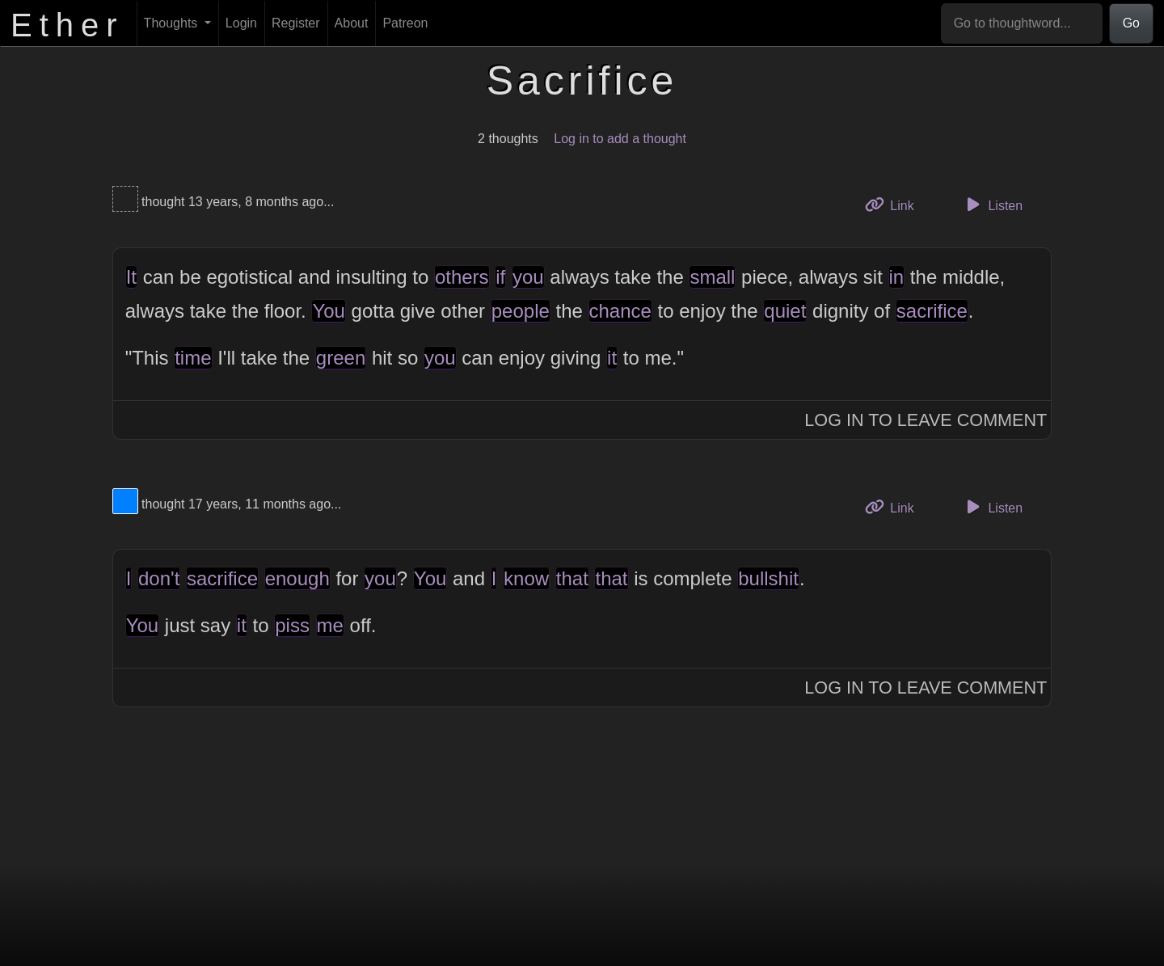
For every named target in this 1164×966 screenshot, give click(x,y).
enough (297, 578)
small (712, 277)
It (131, 277)
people (520, 311)
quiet (785, 311)
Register (296, 23)
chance (620, 311)
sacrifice (932, 311)
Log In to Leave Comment (925, 420)
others (462, 277)
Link (895, 204)
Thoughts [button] (172, 23)
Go (1131, 23)
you (528, 277)
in (897, 277)
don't (158, 578)
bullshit (768, 578)
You (328, 311)
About (352, 23)
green (340, 358)
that (572, 578)
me (330, 625)
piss (292, 625)
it (612, 358)
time (193, 358)
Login (241, 23)
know (526, 578)
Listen (992, 204)
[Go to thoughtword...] (1022, 23)
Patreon (405, 23)
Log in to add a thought (620, 139)
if (500, 277)
